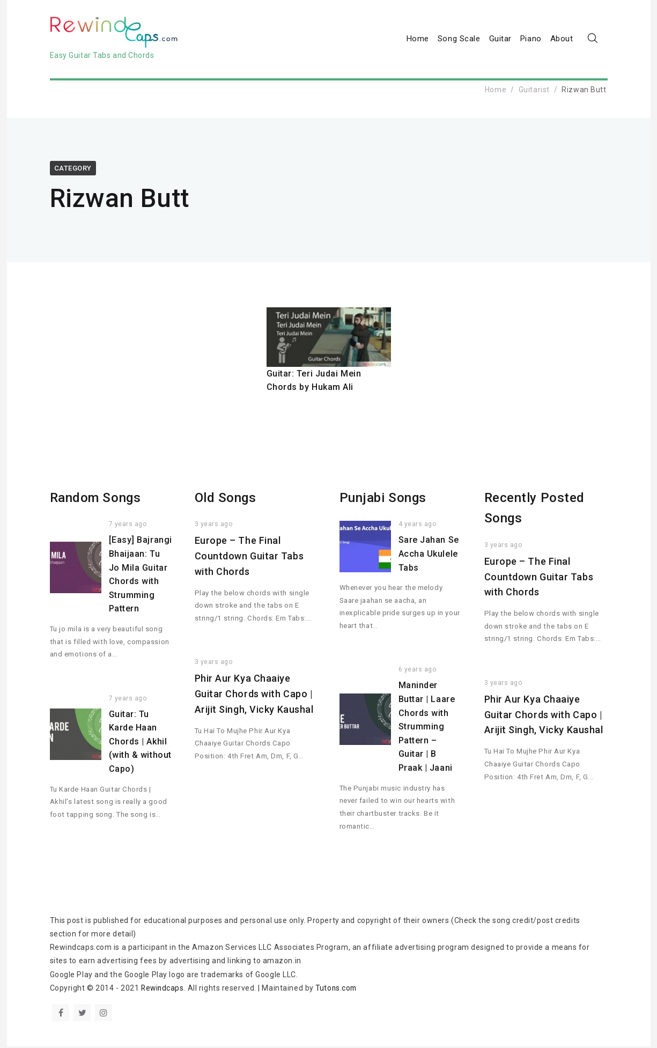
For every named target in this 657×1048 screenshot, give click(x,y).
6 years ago (417, 671)
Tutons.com (338, 989)
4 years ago (417, 526)
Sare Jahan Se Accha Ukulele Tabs (428, 555)
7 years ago (128, 526)
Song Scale (459, 40)
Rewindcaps (163, 989)
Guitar (500, 40)
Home (418, 40)
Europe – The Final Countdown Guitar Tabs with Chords (249, 558)
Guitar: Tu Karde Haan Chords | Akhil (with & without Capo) (140, 743)
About (561, 40)
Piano (531, 40)
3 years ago (214, 526)
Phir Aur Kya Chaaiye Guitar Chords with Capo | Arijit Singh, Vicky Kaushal (254, 696)
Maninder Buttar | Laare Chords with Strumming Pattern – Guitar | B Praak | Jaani (426, 728)
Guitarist (534, 91)
